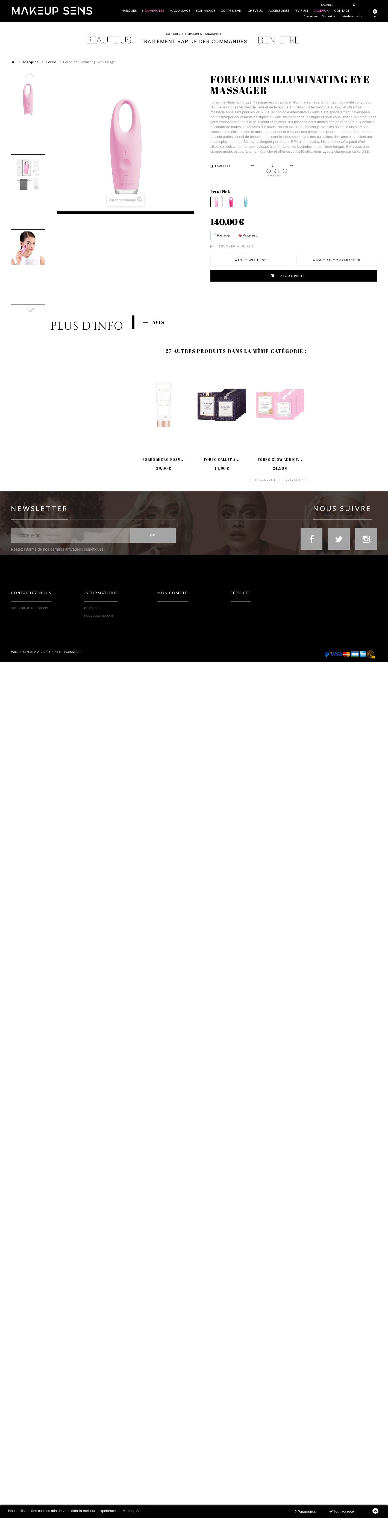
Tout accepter (342, 1511)
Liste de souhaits (351, 16)
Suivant (293, 477)
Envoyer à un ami (236, 246)
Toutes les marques (245, 608)
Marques (31, 62)
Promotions (93, 608)
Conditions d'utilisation (101, 639)
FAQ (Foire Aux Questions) (29, 608)
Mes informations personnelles (181, 631)
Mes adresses (167, 624)
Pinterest (248, 235)
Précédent (265, 477)
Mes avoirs (165, 616)
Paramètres (305, 1511)
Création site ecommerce (62, 677)
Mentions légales (97, 631)
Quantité (220, 166)
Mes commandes (169, 608)
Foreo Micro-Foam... (163, 459)
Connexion (328, 16)
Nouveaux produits (98, 616)
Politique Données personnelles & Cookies (115, 647)
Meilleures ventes (97, 624)
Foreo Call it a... (222, 459)
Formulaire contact (26, 616)
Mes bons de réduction (174, 639)
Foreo (51, 62)
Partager (222, 235)
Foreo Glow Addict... (280, 459)
